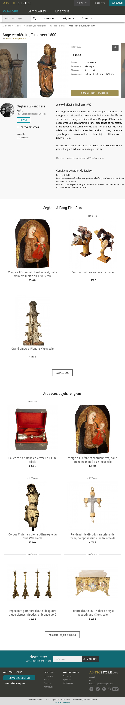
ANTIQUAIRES (37, 11)
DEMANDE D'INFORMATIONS (94, 93)
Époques (47, 683)
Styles (46, 679)
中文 (103, 2)
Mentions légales (35, 699)
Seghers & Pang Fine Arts (31, 108)
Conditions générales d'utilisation (57, 699)
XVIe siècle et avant (57, 26)
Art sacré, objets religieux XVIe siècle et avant (85, 158)
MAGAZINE (62, 11)
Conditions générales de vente (85, 699)
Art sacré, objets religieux (36, 26)
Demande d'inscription (15, 683)
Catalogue (18, 26)
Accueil (92, 677)
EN (98, 2)
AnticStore (7, 26)
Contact (92, 680)
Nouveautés (49, 18)
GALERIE (21, 134)
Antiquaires (67, 676)
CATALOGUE (10, 11)
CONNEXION (117, 2)
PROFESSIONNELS (71, 672)
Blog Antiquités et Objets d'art (101, 683)
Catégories (48, 676)
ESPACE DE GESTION (19, 677)
